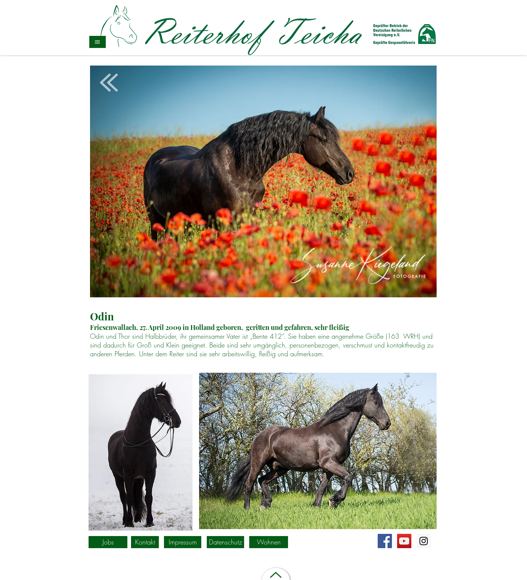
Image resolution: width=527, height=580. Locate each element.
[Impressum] (182, 542)
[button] (97, 42)
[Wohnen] (268, 542)
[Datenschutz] (225, 542)
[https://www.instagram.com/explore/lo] (423, 541)
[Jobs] (108, 542)
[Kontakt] (145, 542)
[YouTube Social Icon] (404, 541)
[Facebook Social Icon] (385, 541)
